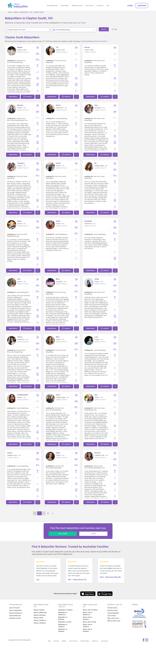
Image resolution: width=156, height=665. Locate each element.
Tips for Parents (14, 608)
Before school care (113, 621)
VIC (31, 12)
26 (48, 513)
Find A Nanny (65, 5)
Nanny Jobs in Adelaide (87, 630)
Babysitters (24, 12)
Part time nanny (112, 610)
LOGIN (93, 534)
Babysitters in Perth (64, 622)
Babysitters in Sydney (65, 610)
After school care (113, 618)
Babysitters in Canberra (62, 625)
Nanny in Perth (38, 618)
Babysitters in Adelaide (62, 630)
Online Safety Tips (15, 615)
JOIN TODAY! (62, 534)
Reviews (56, 641)
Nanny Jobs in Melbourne (87, 613)
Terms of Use (73, 641)
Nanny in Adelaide (40, 623)
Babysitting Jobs (77, 5)
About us (95, 641)
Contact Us (100, 5)
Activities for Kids (15, 618)
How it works (90, 5)
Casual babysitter (113, 613)
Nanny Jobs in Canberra (87, 625)
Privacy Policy (85, 641)
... (43, 513)
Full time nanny (112, 608)
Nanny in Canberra (40, 620)
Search (16, 12)
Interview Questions (15, 613)
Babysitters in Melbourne (62, 613)
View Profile (13, 96)
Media (64, 641)
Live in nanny (111, 615)
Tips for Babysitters (15, 610)
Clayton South (39, 12)
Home (10, 12)
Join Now (141, 6)
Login (130, 6)
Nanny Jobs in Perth (89, 622)
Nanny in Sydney (39, 610)
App (49, 641)
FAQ (108, 5)
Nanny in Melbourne (40, 612)
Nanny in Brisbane (40, 615)
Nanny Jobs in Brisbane (87, 618)
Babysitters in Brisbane (62, 618)
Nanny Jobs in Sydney (90, 610)
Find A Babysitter (52, 5)
